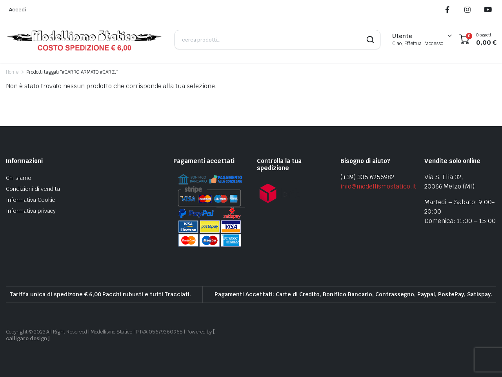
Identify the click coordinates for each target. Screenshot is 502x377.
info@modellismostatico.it (378, 186)
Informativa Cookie (30, 199)
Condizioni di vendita (33, 188)
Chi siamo (18, 177)
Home (12, 72)
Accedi (17, 9)
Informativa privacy (31, 210)
